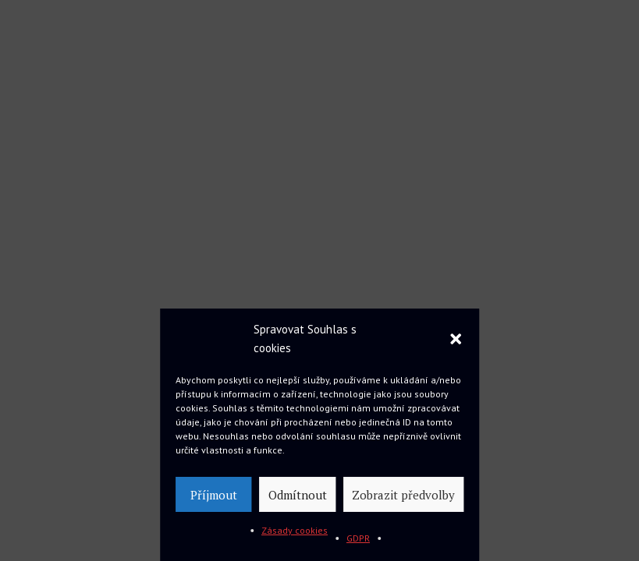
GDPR (358, 538)
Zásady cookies (294, 530)
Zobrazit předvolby (403, 495)
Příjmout (213, 495)
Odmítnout (297, 495)
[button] (455, 339)
